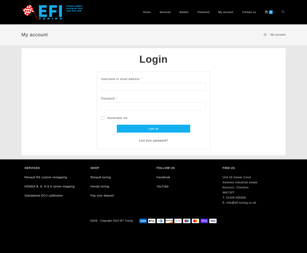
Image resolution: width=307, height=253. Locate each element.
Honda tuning (100, 186)
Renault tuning (101, 177)
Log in (153, 129)
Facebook (163, 177)
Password (109, 98)
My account (278, 34)
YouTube (163, 186)
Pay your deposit (102, 195)
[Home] (265, 34)
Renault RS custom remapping (46, 177)
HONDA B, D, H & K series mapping (50, 186)
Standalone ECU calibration (44, 195)
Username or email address (121, 79)
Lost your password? (153, 140)
